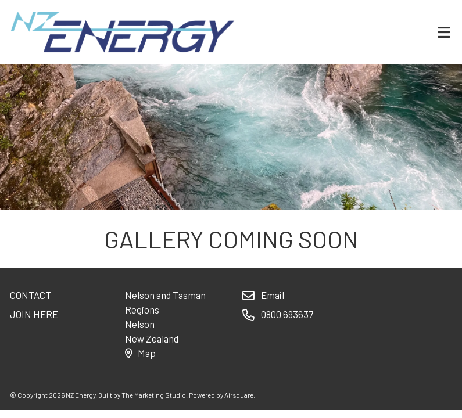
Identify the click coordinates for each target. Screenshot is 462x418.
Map (140, 353)
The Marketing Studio (153, 395)
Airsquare (238, 395)
